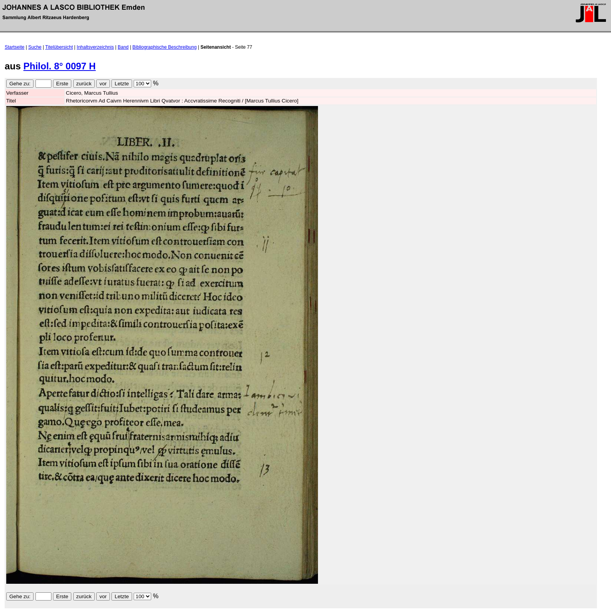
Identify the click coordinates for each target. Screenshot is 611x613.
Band (123, 47)
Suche (35, 47)
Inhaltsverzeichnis (95, 47)
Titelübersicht (59, 47)
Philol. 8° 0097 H (59, 66)
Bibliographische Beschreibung (164, 47)
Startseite (15, 47)
